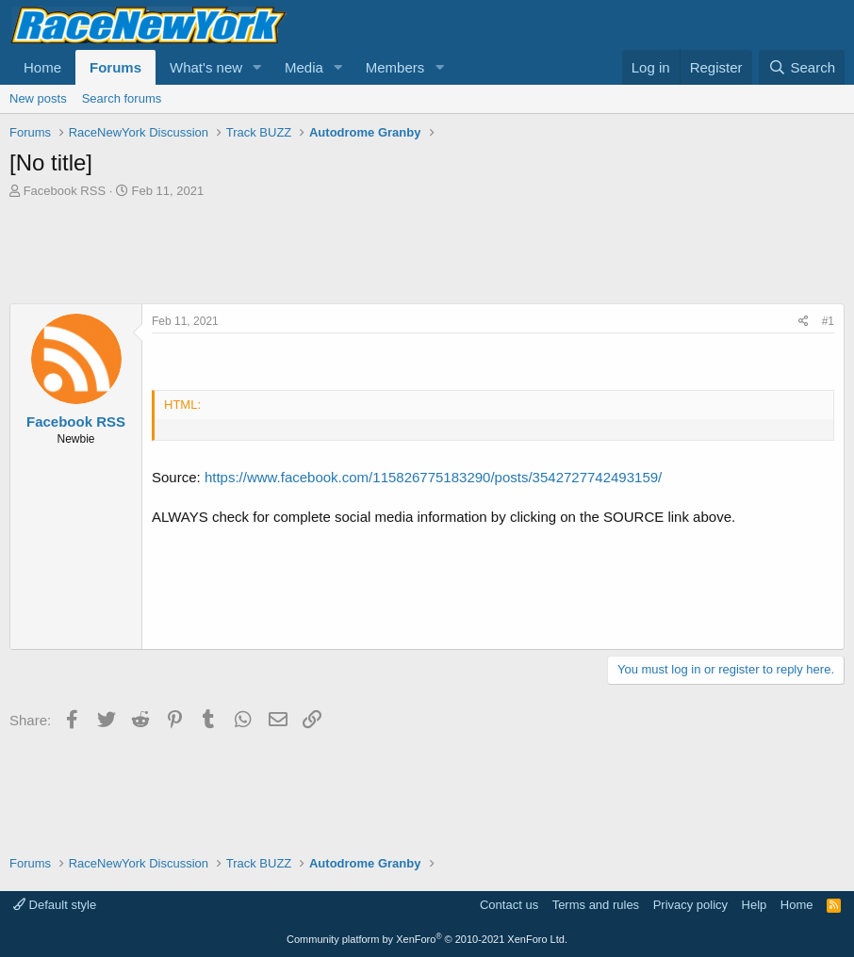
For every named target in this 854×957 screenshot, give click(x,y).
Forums (115, 67)
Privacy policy (690, 905)
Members (395, 67)
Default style (54, 905)
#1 (828, 321)
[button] (257, 67)
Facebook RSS (65, 191)
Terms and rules (595, 905)
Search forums (122, 98)
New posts (38, 98)
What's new (206, 67)
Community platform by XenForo (427, 939)
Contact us (509, 905)
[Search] (802, 67)
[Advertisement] (427, 251)
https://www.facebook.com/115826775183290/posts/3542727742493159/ (433, 477)
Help (754, 905)
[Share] (803, 322)
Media (304, 67)
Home (42, 67)
